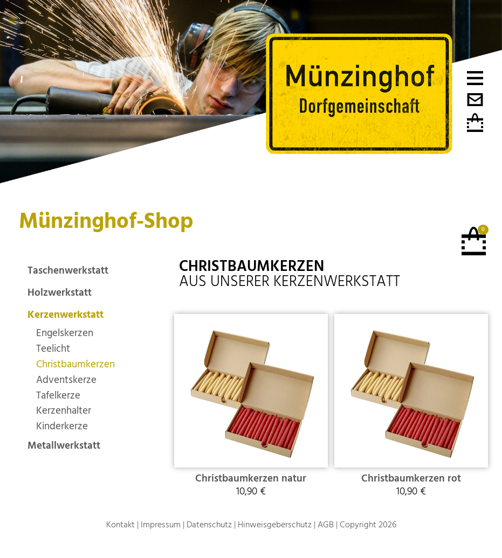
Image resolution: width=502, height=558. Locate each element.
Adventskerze (66, 380)
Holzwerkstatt (59, 293)
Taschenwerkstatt (67, 271)
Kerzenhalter (63, 411)
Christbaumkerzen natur (250, 478)
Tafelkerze (58, 395)
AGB (326, 524)
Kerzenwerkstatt (65, 315)
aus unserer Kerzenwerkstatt (289, 274)
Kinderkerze (62, 426)
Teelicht (53, 349)
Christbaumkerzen (75, 364)
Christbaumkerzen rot (411, 478)
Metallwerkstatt (63, 446)
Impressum (161, 524)
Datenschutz (209, 524)
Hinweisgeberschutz (275, 524)
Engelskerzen (64, 333)
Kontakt (120, 524)
